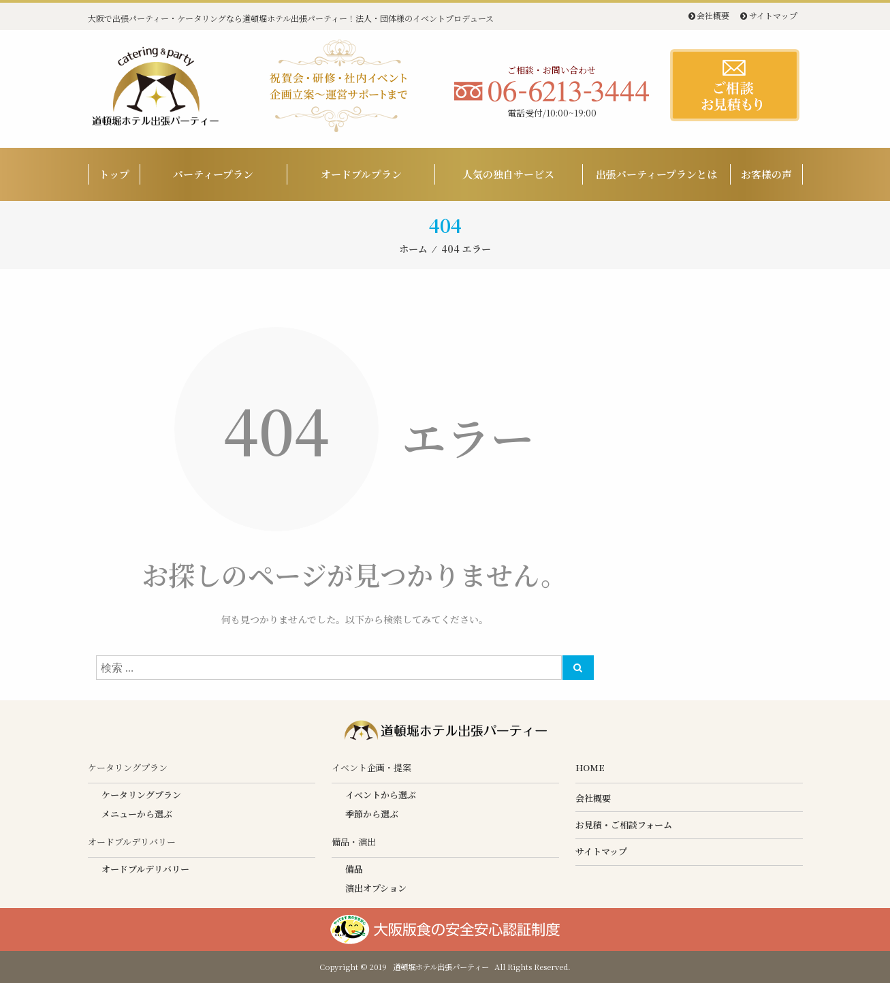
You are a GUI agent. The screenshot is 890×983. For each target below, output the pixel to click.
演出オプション (376, 887)
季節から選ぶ (371, 813)
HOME (590, 767)
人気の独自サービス (508, 174)
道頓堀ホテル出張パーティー (441, 966)
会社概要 (713, 15)
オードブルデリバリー (145, 868)
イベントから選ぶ (380, 794)
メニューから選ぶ (136, 813)
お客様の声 (766, 174)
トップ (114, 174)
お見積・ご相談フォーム (623, 824)
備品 (354, 868)
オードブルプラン (361, 174)
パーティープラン (213, 174)
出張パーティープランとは (656, 174)
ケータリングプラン (141, 794)
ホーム (413, 248)
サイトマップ (773, 15)
